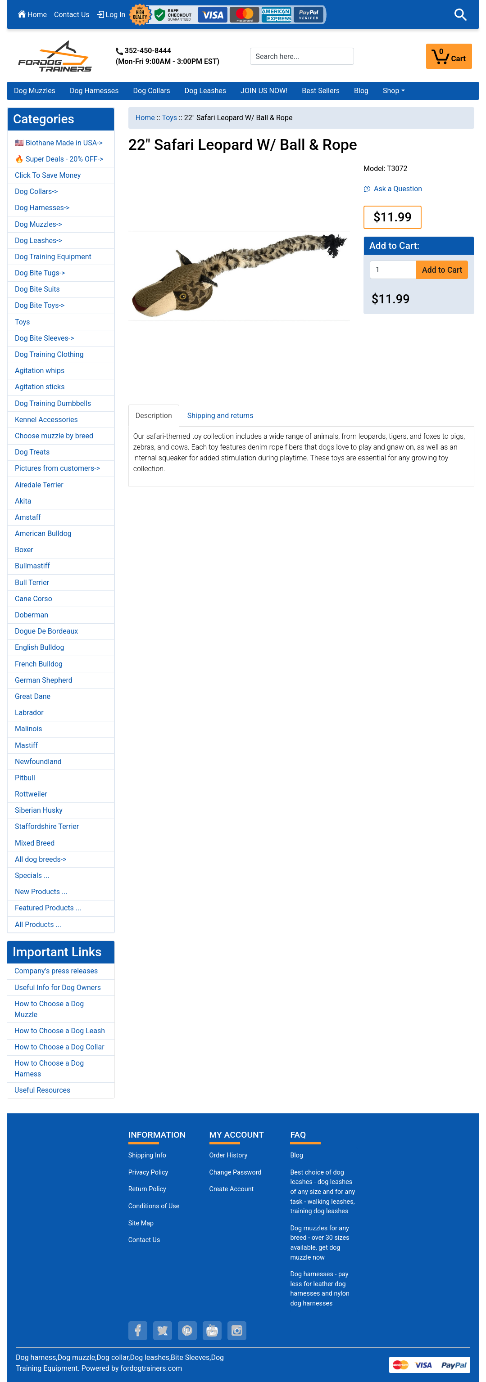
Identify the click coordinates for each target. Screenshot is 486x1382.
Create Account (231, 1189)
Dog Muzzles (34, 90)
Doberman (31, 615)
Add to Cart (442, 270)
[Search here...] (302, 56)
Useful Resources (42, 1090)
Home (32, 14)
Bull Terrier (32, 582)
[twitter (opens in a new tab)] (163, 1331)
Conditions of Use (154, 1206)
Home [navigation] (145, 117)
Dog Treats (32, 452)
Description (154, 415)
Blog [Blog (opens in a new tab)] (361, 90)
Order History (228, 1155)
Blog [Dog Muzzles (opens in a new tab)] (296, 1155)
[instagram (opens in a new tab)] (237, 1331)
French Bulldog (39, 664)
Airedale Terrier (39, 485)
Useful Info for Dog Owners (57, 987)
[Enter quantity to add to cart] (393, 270)
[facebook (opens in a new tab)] (138, 1331)
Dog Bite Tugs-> (40, 273)
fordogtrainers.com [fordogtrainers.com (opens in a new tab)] (151, 1368)
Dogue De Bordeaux (46, 631)
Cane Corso (33, 598)
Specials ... (32, 875)
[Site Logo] (56, 55)
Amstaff (28, 517)
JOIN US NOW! (264, 90)
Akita (23, 501)
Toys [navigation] (169, 117)
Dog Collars (151, 90)
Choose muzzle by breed (54, 436)
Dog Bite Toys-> (39, 305)
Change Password (235, 1172)
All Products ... (38, 924)
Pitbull (25, 778)
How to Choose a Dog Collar (59, 1047)
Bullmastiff (32, 566)
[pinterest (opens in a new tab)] (187, 1331)
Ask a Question (393, 189)
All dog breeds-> (41, 859)
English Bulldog (39, 647)
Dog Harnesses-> (42, 207)
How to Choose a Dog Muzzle (49, 1009)
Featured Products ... (48, 908)
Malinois (28, 729)
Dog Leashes (205, 90)
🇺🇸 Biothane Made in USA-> (59, 143)
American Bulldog (43, 533)
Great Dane (32, 696)
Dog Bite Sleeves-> (44, 338)
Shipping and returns (220, 415)
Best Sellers (321, 90)
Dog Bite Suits (37, 289)
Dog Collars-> (36, 191)
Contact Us (72, 14)
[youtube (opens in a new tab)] (212, 1331)
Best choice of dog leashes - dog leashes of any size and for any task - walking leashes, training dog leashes (322, 1192)
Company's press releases (56, 971)
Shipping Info (147, 1155)
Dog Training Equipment (53, 256)
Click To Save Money (48, 175)
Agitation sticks (39, 387)
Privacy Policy (148, 1172)
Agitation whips (39, 370)
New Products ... (41, 891)
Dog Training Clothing (49, 354)
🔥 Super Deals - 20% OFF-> (59, 159)
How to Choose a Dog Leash (59, 1030)
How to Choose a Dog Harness (49, 1068)
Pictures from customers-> (57, 468)
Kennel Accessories (46, 419)
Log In (111, 14)
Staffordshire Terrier (47, 826)
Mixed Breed (35, 843)
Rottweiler (31, 794)
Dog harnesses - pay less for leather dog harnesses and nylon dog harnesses (320, 1288)
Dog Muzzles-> (38, 224)
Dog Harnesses (94, 90)
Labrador (29, 712)
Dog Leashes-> (38, 240)
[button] (461, 15)
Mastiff (26, 745)
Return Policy (147, 1189)
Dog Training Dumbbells (53, 403)
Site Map (141, 1223)
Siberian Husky (39, 810)
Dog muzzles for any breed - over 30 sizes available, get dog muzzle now (319, 1242)
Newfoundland (38, 761)
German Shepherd (44, 680)
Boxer (24, 549)
